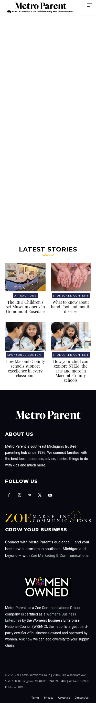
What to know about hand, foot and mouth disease (70, 306)
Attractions (25, 295)
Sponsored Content (71, 295)
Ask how (25, 639)
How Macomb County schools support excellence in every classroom (25, 368)
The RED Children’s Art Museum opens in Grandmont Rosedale (25, 306)
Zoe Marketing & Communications (60, 555)
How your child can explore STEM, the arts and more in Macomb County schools (70, 371)
